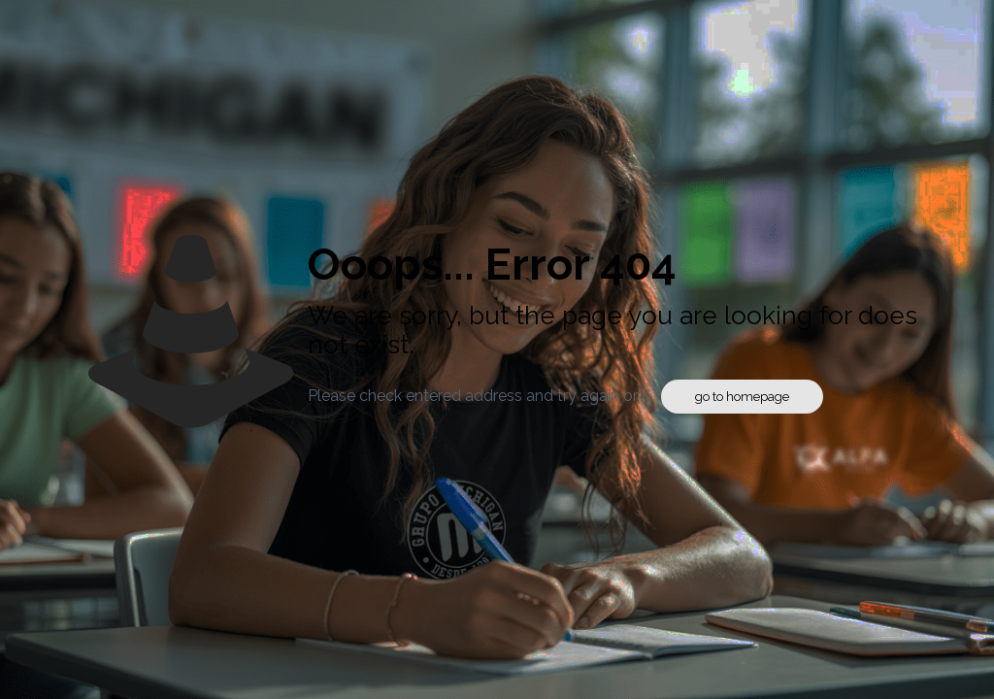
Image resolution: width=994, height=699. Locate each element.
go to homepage (742, 396)
